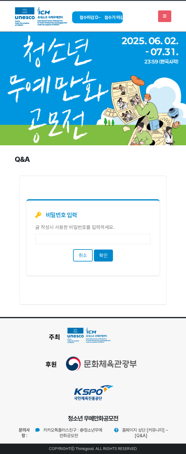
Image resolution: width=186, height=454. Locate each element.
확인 (103, 255)
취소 (83, 255)
